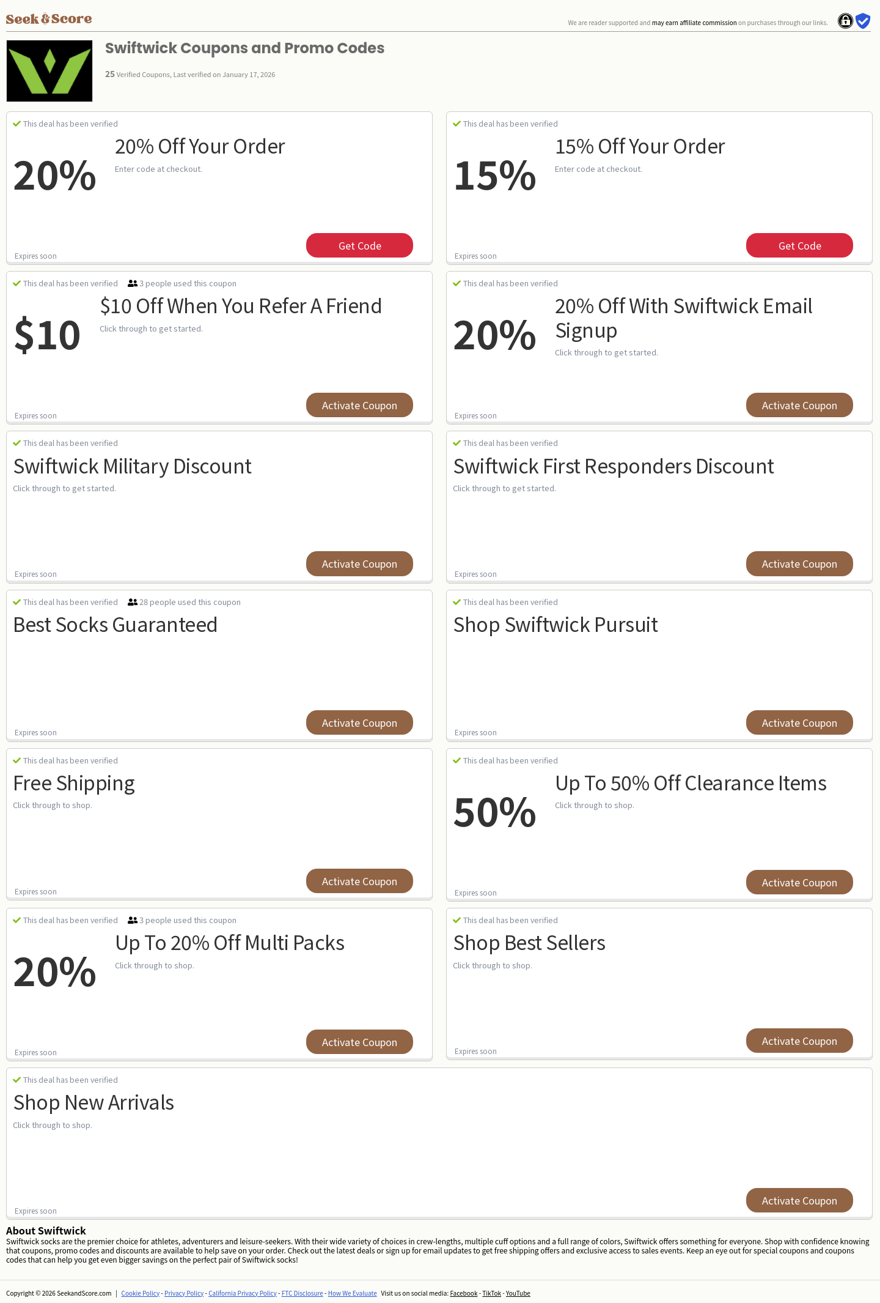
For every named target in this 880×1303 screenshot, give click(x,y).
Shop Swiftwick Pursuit (555, 623)
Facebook (463, 1292)
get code (360, 245)
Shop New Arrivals (93, 1101)
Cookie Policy (141, 1292)
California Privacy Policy (242, 1292)
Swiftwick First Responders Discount (613, 465)
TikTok (491, 1292)
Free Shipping (74, 782)
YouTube (518, 1292)
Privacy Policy (184, 1292)
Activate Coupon (359, 405)
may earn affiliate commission (694, 22)
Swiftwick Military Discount (132, 465)
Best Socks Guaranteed (115, 623)
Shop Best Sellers (529, 941)
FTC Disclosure (302, 1292)
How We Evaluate (352, 1292)
